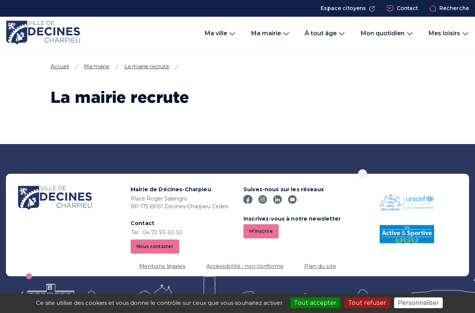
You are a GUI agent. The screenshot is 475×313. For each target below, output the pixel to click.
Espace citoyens (348, 8)
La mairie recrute (146, 66)
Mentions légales (162, 266)
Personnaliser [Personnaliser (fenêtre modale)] (418, 302)
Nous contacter (155, 246)
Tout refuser (367, 302)
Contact (402, 8)
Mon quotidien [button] (386, 33)
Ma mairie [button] (270, 33)
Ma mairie (96, 66)
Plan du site (320, 266)
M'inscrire (261, 231)
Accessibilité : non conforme (245, 266)
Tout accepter (315, 302)
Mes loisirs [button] (448, 33)
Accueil (59, 66)
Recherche (449, 8)
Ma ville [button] (220, 33)
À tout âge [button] (325, 33)
